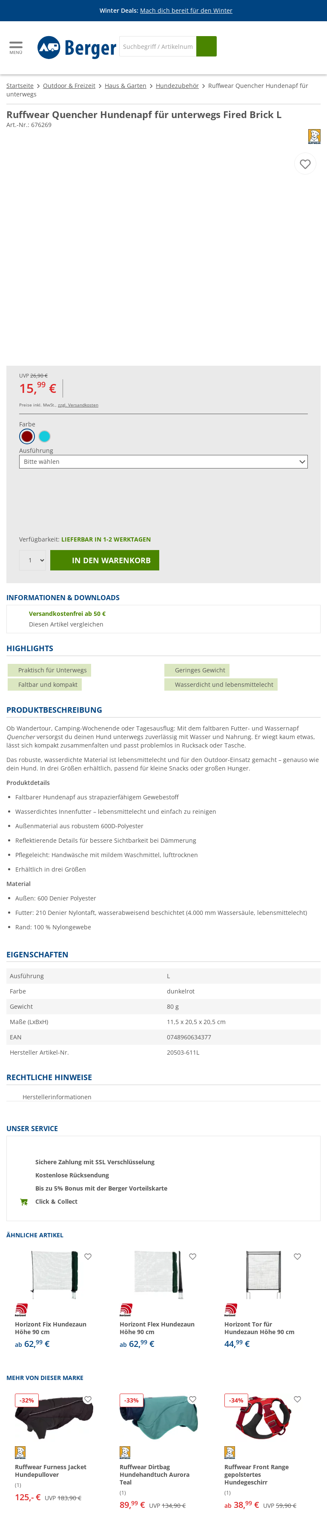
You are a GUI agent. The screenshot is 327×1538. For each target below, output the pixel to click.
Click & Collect (56, 1201)
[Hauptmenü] (16, 48)
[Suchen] (206, 46)
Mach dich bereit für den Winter (186, 10)
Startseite (20, 86)
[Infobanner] (165, 10)
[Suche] (157, 46)
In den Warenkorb (105, 560)
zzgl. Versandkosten (78, 405)
